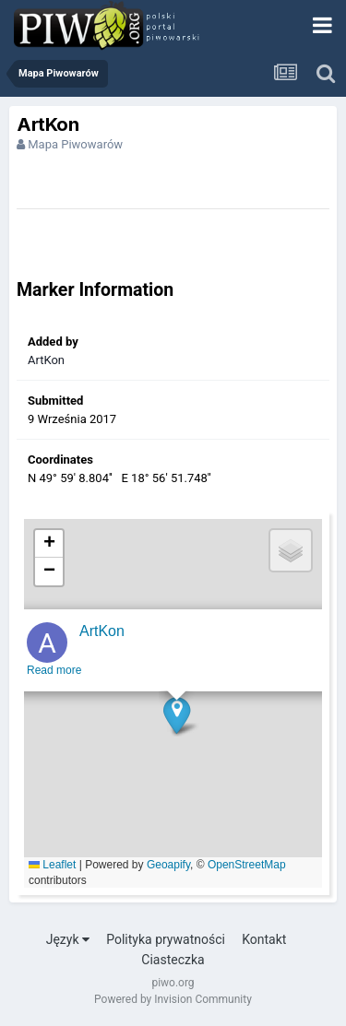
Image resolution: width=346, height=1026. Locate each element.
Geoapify (168, 864)
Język (67, 939)
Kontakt (264, 939)
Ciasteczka (172, 959)
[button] (177, 720)
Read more (54, 675)
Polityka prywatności (165, 939)
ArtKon (46, 360)
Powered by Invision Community (173, 999)
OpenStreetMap (247, 864)
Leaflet (52, 864)
